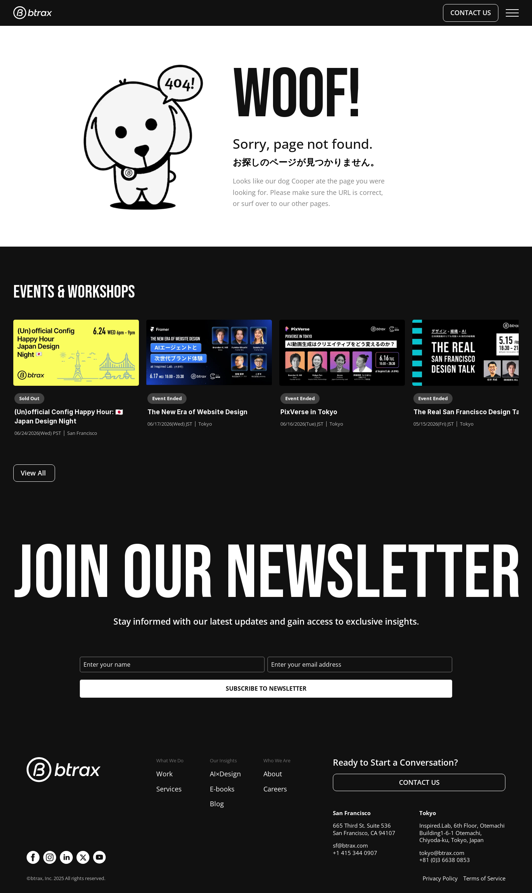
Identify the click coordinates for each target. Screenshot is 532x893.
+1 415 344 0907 (355, 852)
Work (164, 773)
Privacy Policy (440, 878)
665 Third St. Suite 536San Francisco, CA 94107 (364, 829)
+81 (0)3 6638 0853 (444, 859)
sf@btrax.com (350, 845)
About (272, 773)
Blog (217, 803)
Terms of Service (484, 878)
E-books (222, 788)
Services (169, 788)
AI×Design (225, 773)
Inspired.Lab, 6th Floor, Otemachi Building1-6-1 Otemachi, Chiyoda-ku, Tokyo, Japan (462, 833)
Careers (275, 788)
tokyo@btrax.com (441, 852)
